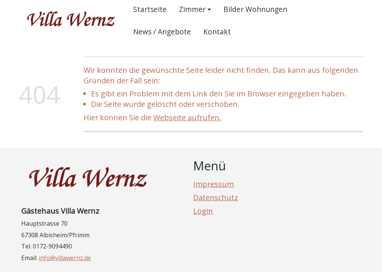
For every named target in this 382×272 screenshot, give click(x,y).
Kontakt (217, 32)
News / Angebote (162, 32)
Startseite (150, 9)
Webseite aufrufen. (187, 117)
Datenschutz (215, 197)
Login (203, 211)
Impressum (213, 184)
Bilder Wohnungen (255, 9)
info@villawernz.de (65, 258)
